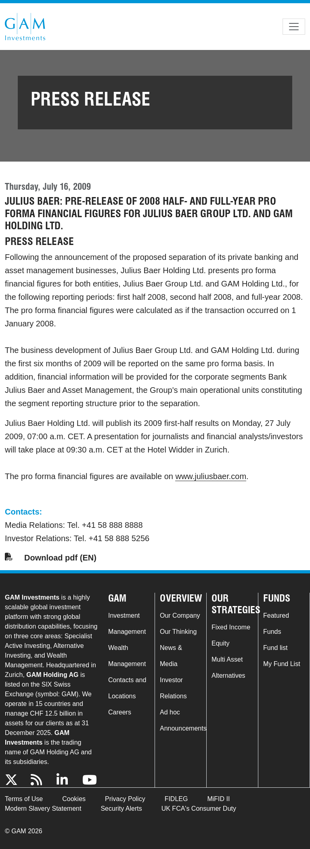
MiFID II (218, 798)
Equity (220, 643)
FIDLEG (176, 798)
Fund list (275, 647)
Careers (119, 712)
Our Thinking (178, 631)
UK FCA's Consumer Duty (198, 808)
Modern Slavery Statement (43, 808)
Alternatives (228, 675)
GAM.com (25, 26)
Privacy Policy (125, 798)
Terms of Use (24, 798)
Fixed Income (231, 627)
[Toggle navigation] (294, 27)
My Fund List (281, 663)
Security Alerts (121, 808)
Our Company (180, 615)
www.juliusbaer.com (210, 476)
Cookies (74, 798)
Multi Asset (227, 659)
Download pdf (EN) (60, 557)
